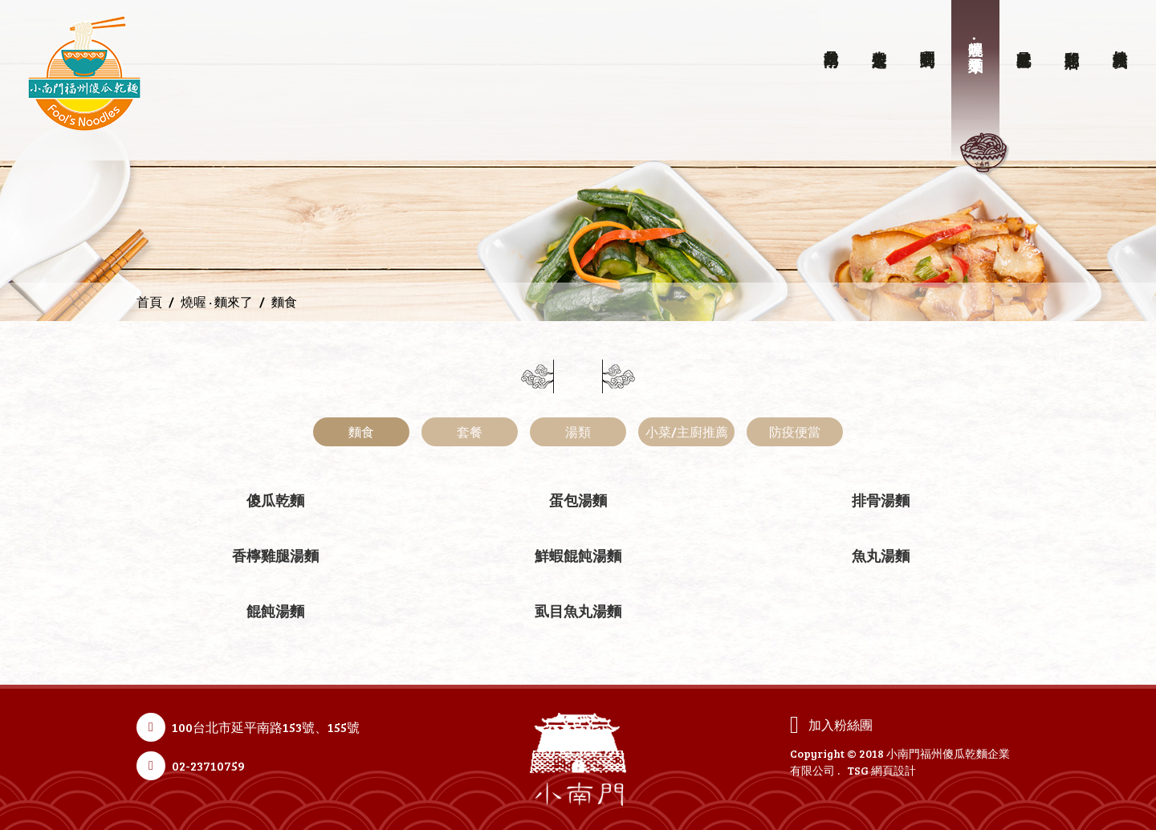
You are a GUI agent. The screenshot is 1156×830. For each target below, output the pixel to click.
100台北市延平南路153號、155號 (266, 726)
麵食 (361, 431)
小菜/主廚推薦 (686, 431)
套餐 (469, 431)
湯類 (578, 431)
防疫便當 (794, 431)
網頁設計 (893, 770)
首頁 (149, 301)
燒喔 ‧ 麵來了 (217, 301)
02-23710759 (208, 765)
